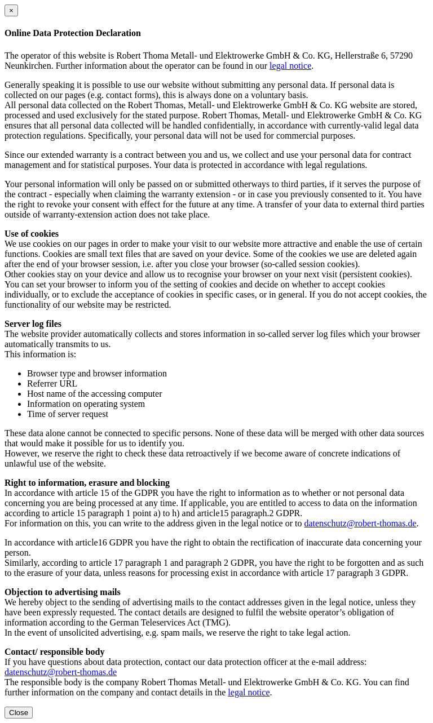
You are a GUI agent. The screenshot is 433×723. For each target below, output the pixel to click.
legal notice (290, 65)
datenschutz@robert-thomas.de (360, 523)
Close (18, 712)
